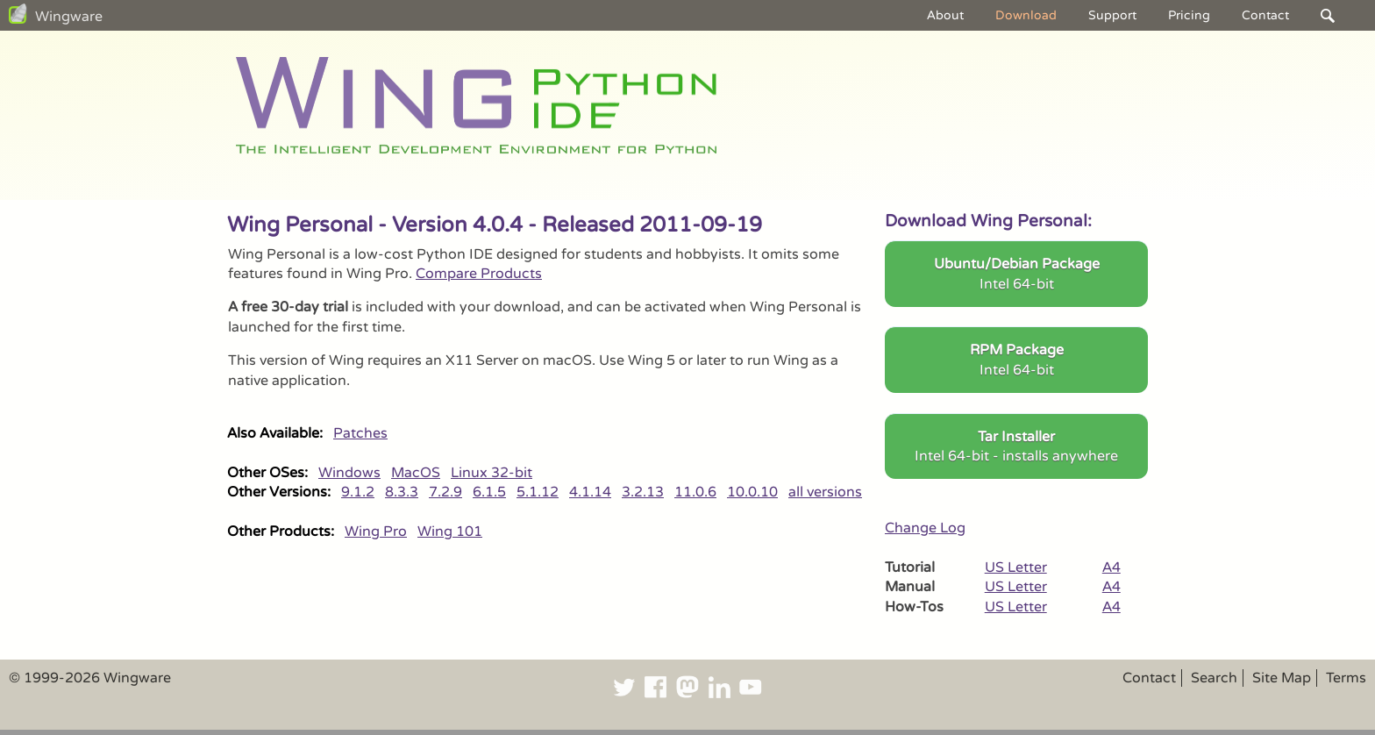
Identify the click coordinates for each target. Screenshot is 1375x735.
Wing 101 (449, 531)
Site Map (1281, 678)
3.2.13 (643, 492)
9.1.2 (357, 492)
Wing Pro (376, 531)
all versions (825, 492)
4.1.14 (590, 492)
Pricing (1189, 15)
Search (1214, 678)
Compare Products (479, 273)
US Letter (1016, 567)
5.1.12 (538, 492)
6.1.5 (489, 492)
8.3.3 (401, 492)
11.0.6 (695, 492)
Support (1112, 15)
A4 (1111, 567)
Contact (1265, 15)
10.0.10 (752, 492)
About (945, 15)
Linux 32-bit (491, 473)
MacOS (415, 473)
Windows (349, 473)
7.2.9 (445, 492)
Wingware (69, 16)
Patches (360, 433)
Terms (1346, 678)
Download (1026, 15)
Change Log (925, 528)
